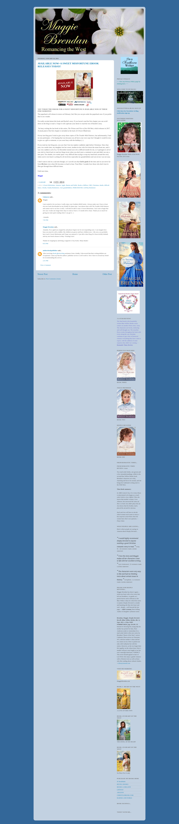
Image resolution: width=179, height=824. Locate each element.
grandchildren (67, 188)
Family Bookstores (53, 188)
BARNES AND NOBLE (124, 798)
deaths (102, 185)
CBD (90, 185)
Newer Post (43, 274)
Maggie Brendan (48, 227)
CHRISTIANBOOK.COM (125, 795)
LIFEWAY (120, 790)
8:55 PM (45, 243)
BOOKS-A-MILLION (124, 787)
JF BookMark (121, 781)
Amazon (58, 185)
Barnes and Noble (71, 185)
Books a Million (83, 185)
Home (75, 274)
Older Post (107, 274)
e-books (44, 188)
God (61, 188)
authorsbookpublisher (50, 250)
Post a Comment (46, 265)
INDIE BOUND (78, 188)
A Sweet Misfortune (48, 185)
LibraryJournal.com (124, 663)
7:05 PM (45, 220)
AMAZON (120, 792)
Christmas (96, 185)
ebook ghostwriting (58, 253)
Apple (63, 185)
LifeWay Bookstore (89, 188)
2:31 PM (45, 261)
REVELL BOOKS (122, 784)
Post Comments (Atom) (53, 279)
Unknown (46, 197)
